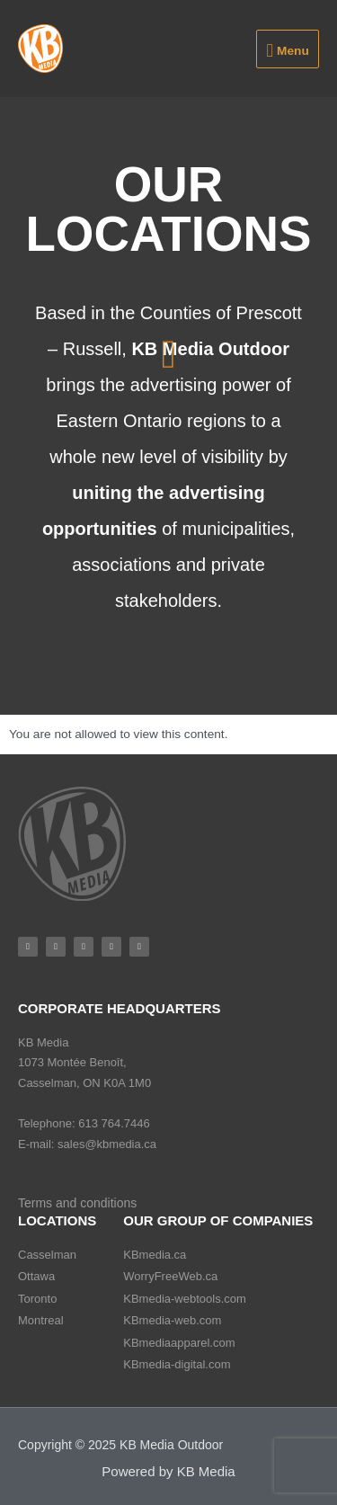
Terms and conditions (77, 1203)
